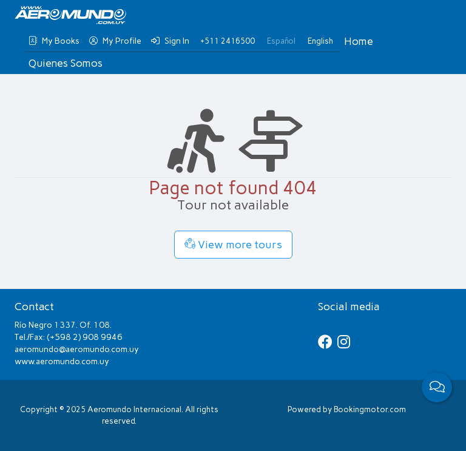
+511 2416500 (227, 41)
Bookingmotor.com (370, 409)
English (320, 41)
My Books (54, 41)
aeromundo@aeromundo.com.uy (77, 349)
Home (358, 41)
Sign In (170, 41)
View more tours (233, 244)
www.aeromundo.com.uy (62, 361)
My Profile (115, 41)
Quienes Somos (66, 63)
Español (281, 41)
